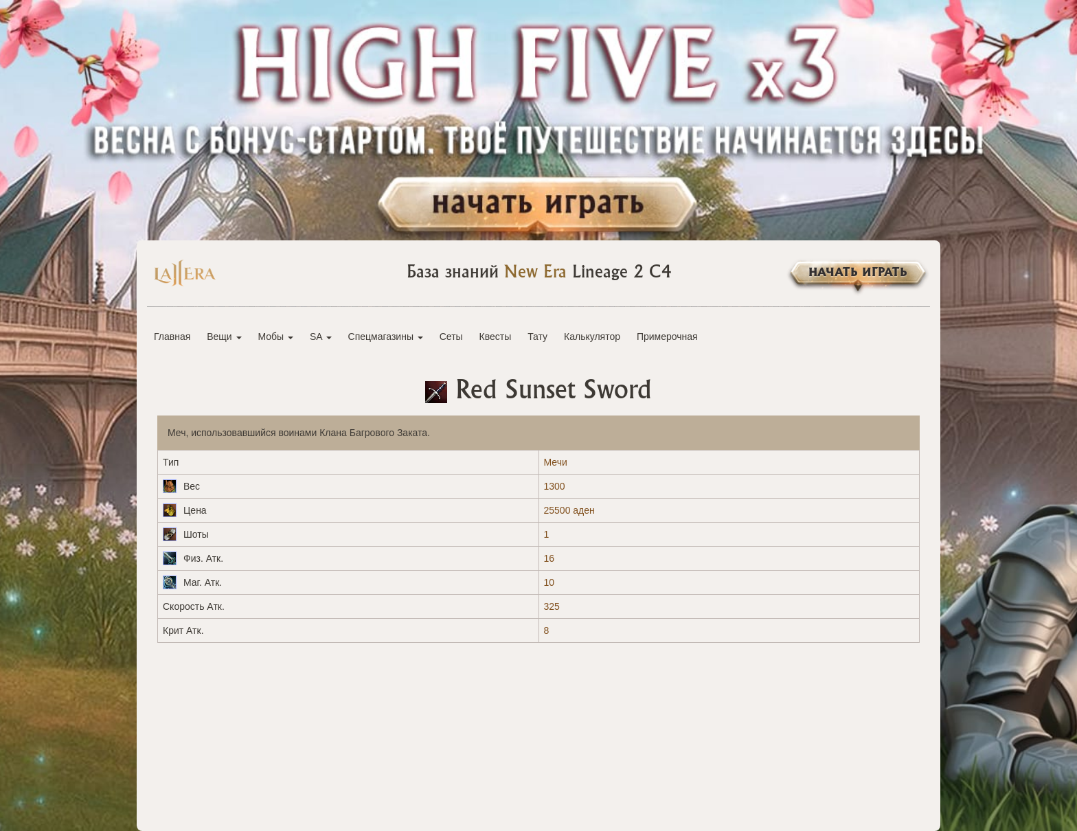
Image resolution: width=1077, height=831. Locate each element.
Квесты (495, 336)
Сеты (451, 336)
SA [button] (321, 336)
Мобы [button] (275, 336)
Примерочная (667, 336)
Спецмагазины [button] (385, 336)
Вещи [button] (224, 336)
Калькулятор (592, 336)
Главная (172, 336)
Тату (537, 336)
